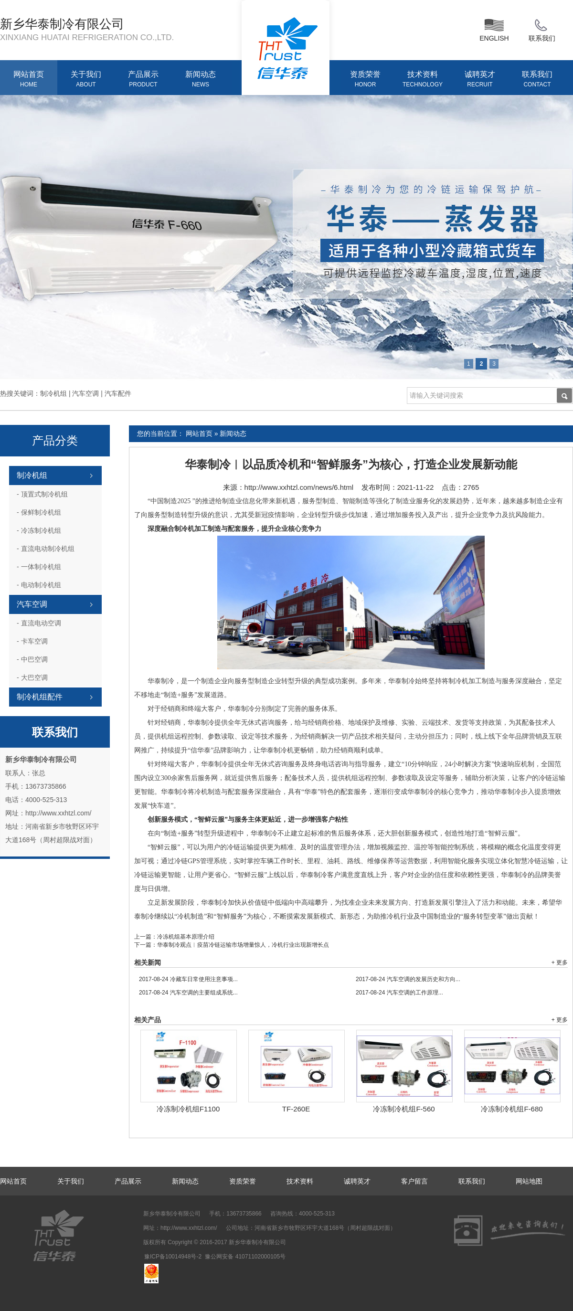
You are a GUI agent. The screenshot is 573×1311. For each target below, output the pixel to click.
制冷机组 (32, 475)
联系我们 (542, 29)
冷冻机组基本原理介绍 (185, 936)
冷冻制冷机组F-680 (511, 1109)
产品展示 (143, 79)
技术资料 (422, 79)
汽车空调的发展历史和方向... (408, 979)
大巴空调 (32, 677)
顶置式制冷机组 (42, 494)
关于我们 (86, 79)
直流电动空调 (39, 623)
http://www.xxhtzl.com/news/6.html (298, 487)
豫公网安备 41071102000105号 (245, 1256)
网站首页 (28, 79)
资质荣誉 (365, 79)
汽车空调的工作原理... (399, 992)
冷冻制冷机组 (39, 530)
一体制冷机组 (39, 567)
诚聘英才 (480, 79)
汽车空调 (32, 604)
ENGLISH (494, 29)
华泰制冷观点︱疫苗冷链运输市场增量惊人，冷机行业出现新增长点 (243, 944)
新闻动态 (200, 79)
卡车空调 (32, 641)
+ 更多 (560, 962)
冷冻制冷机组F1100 (188, 1109)
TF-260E (296, 1109)
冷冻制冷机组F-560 (404, 1109)
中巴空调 (32, 659)
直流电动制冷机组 (45, 548)
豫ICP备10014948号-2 (173, 1256)
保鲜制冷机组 (39, 512)
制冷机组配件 (40, 697)
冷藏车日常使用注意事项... (188, 979)
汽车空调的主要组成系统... (188, 992)
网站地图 (529, 1181)
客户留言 (414, 1181)
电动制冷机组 (39, 585)
